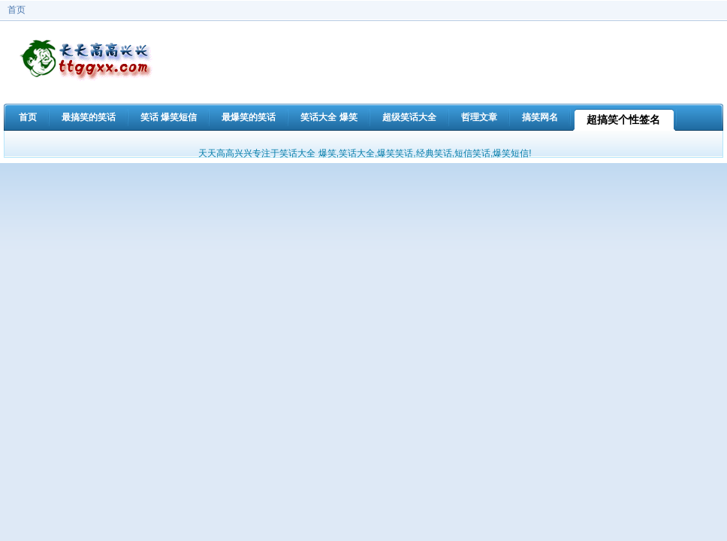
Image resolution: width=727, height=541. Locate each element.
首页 (17, 10)
